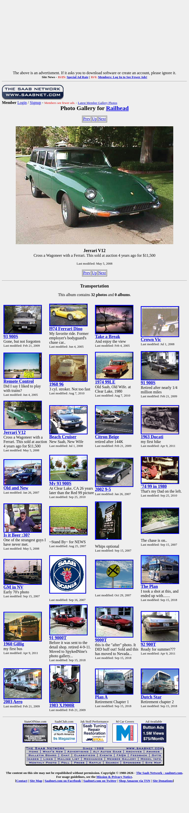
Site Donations (163, 781)
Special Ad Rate (77, 77)
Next (102, 119)
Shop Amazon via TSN (134, 781)
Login (22, 102)
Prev (86, 119)
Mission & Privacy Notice (114, 777)
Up (94, 119)
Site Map (36, 781)
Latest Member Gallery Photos (97, 103)
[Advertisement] (94, 36)
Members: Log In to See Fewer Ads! (122, 77)
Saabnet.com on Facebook (63, 781)
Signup (35, 102)
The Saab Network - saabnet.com (159, 773)
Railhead (117, 108)
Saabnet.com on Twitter (100, 781)
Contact (21, 781)
